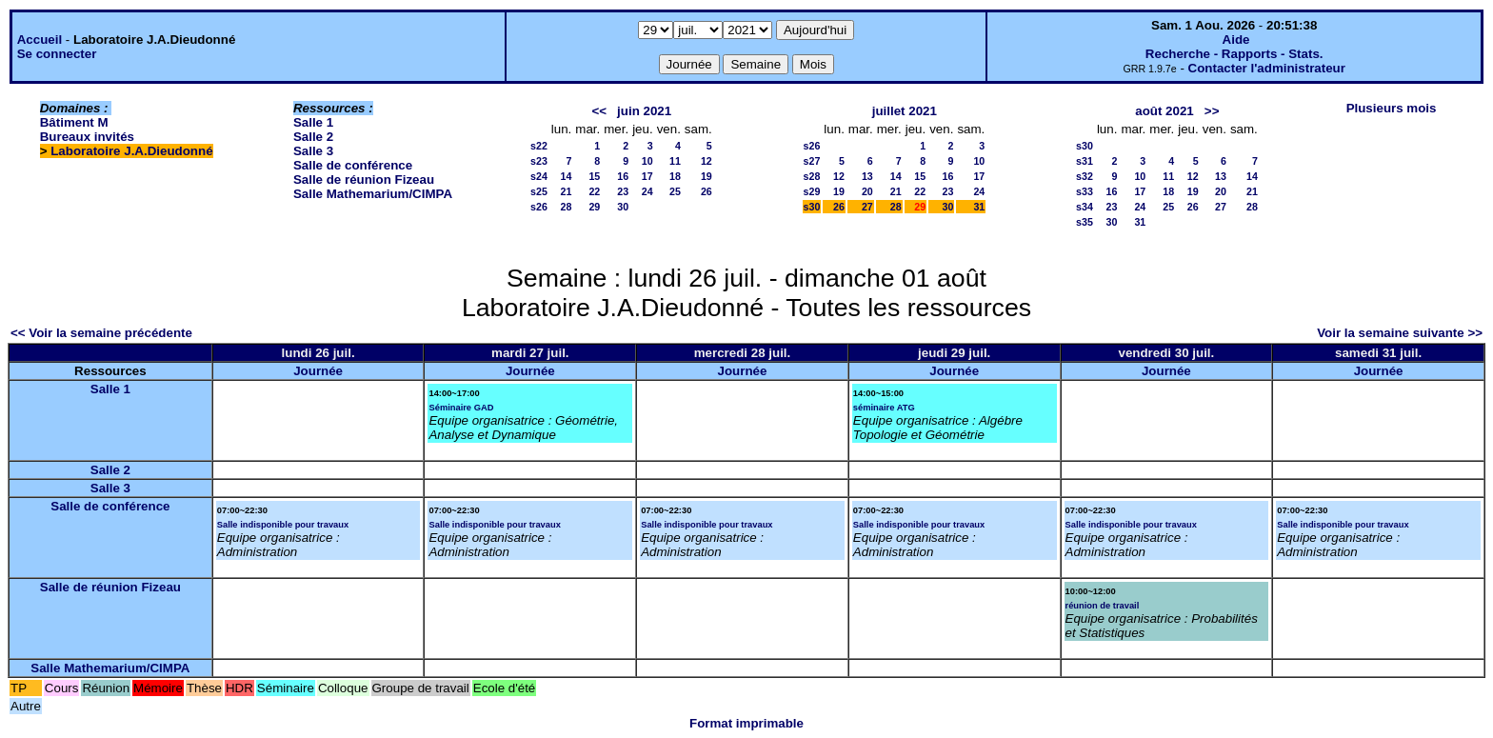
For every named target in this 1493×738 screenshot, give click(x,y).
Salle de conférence (352, 165)
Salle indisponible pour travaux (282, 524)
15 (594, 176)
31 (979, 206)
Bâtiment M (74, 122)
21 (565, 191)
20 (867, 191)
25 (675, 191)
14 (565, 176)
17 (647, 176)
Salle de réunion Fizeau (363, 179)
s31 (1084, 161)
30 (622, 206)
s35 (1084, 222)
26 (706, 191)
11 (675, 161)
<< (599, 111)
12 (706, 161)
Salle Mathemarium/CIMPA (372, 194)
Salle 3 (313, 151)
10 (647, 161)
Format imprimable (746, 723)
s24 (538, 176)
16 (622, 176)
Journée (318, 371)
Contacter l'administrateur (1266, 68)
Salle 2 (313, 137)
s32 (1084, 176)
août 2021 (1164, 111)
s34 (1084, 206)
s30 (812, 206)
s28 (812, 176)
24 (647, 191)
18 (675, 176)
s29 (812, 191)
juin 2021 (644, 111)
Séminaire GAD (460, 407)
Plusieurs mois (1391, 108)
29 (594, 206)
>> (1212, 111)
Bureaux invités (87, 137)
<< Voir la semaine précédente (101, 333)
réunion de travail (1102, 605)
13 (867, 176)
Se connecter (57, 54)
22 (594, 191)
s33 (1084, 191)
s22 (538, 145)
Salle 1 (313, 122)
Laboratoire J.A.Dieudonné (131, 151)
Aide (1236, 39)
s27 (812, 161)
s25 (538, 191)
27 (867, 206)
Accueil (39, 39)
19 (706, 176)
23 (622, 191)
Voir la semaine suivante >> (1400, 333)
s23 (538, 161)
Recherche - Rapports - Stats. (1234, 54)
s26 (538, 206)
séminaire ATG (884, 407)
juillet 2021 (904, 111)
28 (565, 206)
